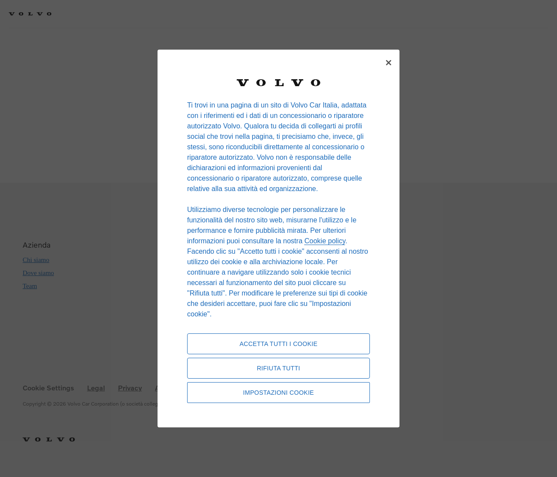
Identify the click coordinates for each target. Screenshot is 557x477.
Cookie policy (324, 241)
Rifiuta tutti (278, 368)
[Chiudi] (388, 62)
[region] (278, 238)
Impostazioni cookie (278, 392)
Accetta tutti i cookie (278, 343)
